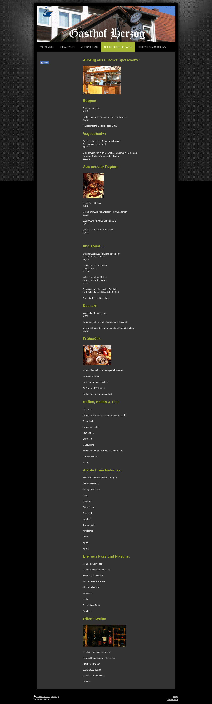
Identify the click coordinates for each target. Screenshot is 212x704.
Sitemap (55, 696)
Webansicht (172, 699)
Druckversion (42, 696)
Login (175, 696)
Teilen (44, 63)
